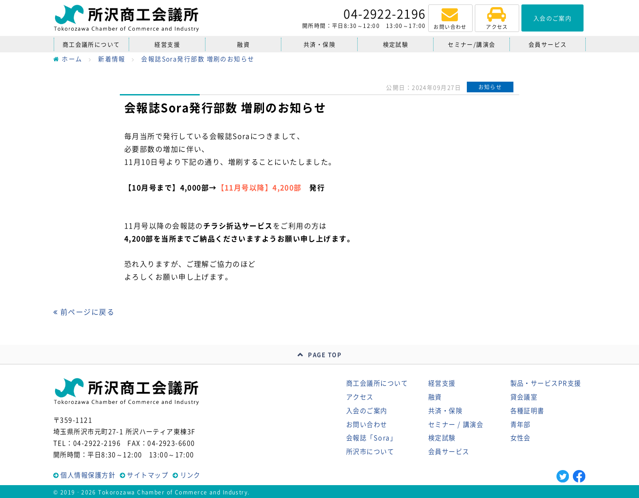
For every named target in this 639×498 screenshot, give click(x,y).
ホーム (68, 58)
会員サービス (548, 44)
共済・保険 (319, 44)
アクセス (360, 397)
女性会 (520, 438)
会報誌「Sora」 (371, 438)
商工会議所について (91, 44)
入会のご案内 (366, 410)
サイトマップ (147, 475)
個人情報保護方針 (87, 475)
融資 (243, 44)
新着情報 (112, 58)
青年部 (520, 424)
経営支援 (167, 44)
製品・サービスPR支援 (545, 383)
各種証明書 (527, 410)
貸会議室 (524, 397)
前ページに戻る (83, 311)
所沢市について (370, 451)
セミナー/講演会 (472, 44)
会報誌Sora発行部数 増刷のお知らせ (197, 58)
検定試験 (396, 44)
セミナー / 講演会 (455, 424)
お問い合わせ (366, 424)
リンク (190, 475)
